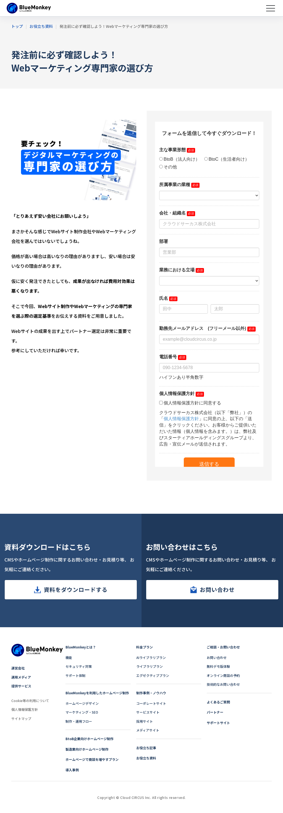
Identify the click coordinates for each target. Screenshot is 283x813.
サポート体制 (75, 675)
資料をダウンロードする (76, 590)
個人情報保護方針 (24, 709)
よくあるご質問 (218, 702)
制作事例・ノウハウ (151, 692)
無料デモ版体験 (218, 666)
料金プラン (144, 647)
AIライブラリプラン (151, 657)
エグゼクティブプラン (152, 675)
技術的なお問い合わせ (223, 684)
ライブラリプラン (149, 666)
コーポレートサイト (151, 703)
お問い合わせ (217, 590)
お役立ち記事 (146, 747)
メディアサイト (147, 730)
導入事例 (72, 769)
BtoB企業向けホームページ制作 (89, 738)
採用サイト (144, 721)
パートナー (215, 712)
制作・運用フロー (78, 721)
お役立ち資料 (146, 758)
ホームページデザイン (82, 703)
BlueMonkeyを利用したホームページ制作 (97, 692)
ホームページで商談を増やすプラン (92, 759)
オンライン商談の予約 (223, 675)
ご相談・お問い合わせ (223, 647)
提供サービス (21, 686)
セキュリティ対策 (78, 666)
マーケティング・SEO (81, 712)
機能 (68, 657)
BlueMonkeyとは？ (80, 647)
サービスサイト (147, 712)
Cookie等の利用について (30, 700)
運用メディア (21, 677)
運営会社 (18, 668)
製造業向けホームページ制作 (87, 749)
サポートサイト (218, 722)
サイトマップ (21, 718)
